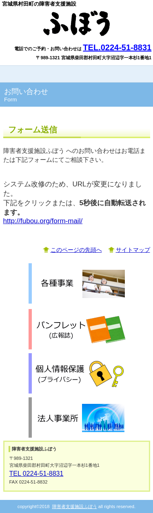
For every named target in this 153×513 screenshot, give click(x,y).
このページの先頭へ (76, 249)
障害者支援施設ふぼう (77, 23)
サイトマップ (133, 249)
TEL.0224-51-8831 (117, 47)
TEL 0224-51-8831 (36, 473)
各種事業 (76, 283)
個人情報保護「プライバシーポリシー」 (76, 373)
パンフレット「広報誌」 (76, 329)
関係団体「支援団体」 (76, 418)
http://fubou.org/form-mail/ (43, 221)
